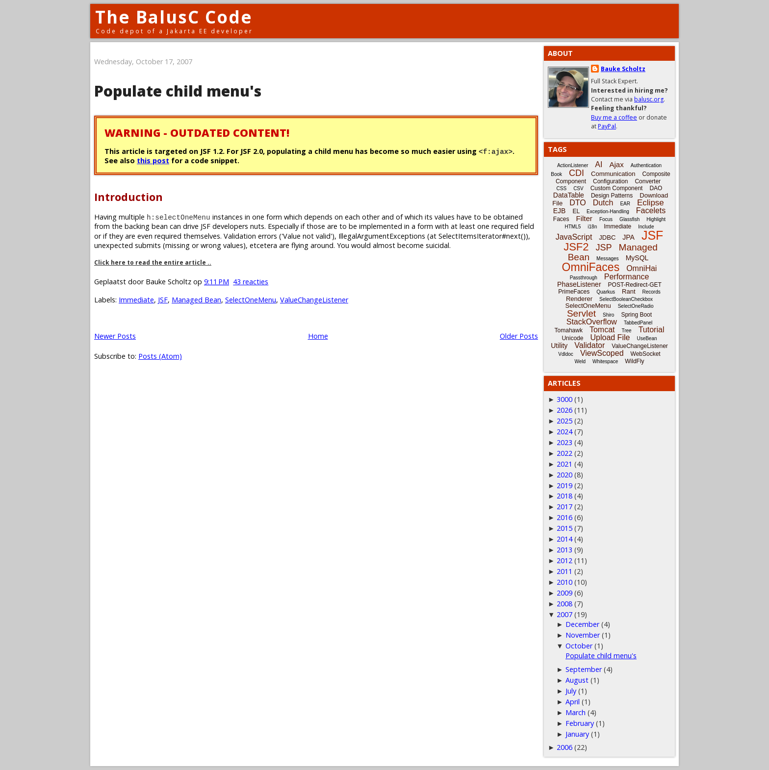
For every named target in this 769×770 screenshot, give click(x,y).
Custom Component (616, 188)
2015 (564, 528)
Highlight (656, 219)
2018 (564, 495)
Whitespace (605, 361)
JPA (628, 237)
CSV (578, 188)
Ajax (616, 164)
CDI (576, 173)
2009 (564, 592)
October (578, 645)
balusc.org (649, 99)
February (579, 723)
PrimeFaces (574, 291)
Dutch (603, 203)
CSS (562, 188)
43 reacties (250, 281)
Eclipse (650, 202)
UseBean (647, 338)
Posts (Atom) (160, 356)
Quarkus (605, 292)
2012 (564, 560)
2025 (564, 420)
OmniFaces (591, 267)
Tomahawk (569, 330)
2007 (564, 614)
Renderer (579, 298)
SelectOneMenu (250, 299)
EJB (559, 211)
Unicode (572, 338)
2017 (564, 506)
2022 (564, 453)
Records (651, 292)
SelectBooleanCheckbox (626, 299)
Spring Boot (636, 314)
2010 (564, 582)
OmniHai (641, 268)
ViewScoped (602, 353)
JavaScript (574, 237)
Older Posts (519, 336)
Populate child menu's (177, 91)
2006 (564, 747)
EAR (625, 203)
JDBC (607, 237)
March (575, 712)
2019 (564, 485)
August (577, 680)
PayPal (607, 126)
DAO (655, 188)
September (583, 669)
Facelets (651, 210)
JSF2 (576, 247)
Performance (626, 277)
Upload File (610, 337)
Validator (589, 345)
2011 (564, 571)
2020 (564, 474)
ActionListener (572, 165)
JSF (163, 299)
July (570, 690)
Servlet (581, 313)
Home (318, 336)
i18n (592, 226)
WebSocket (646, 353)
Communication (613, 173)
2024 (564, 431)
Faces (561, 219)
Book (556, 174)
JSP (604, 247)
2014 (564, 539)
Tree (626, 330)
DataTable (568, 195)
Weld (580, 361)
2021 (564, 464)
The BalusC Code (174, 16)
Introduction (128, 197)
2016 (564, 517)
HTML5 (573, 226)
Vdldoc (565, 354)
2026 (564, 410)
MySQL (637, 258)
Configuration (610, 181)
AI (598, 164)
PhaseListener (579, 284)
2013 (564, 549)
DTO (577, 203)
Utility (559, 345)
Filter (584, 218)
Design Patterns (612, 195)
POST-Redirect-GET (635, 284)
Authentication (646, 165)
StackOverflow (591, 322)
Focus (606, 219)
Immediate (136, 299)
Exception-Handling (608, 211)
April (572, 701)
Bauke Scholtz (623, 69)
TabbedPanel (638, 322)
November (582, 635)
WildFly (634, 361)
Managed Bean (196, 299)
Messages (607, 258)
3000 (564, 399)
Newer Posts (115, 336)
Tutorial (652, 329)
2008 (564, 603)
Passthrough (583, 277)
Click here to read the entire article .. (152, 262)
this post (153, 160)
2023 (564, 442)
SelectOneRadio (636, 306)
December (582, 624)
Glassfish (629, 219)
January (577, 734)
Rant (628, 291)
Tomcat (602, 329)
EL (576, 211)
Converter (648, 181)
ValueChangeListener (314, 299)
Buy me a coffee (614, 117)
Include (646, 226)
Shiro (608, 315)
